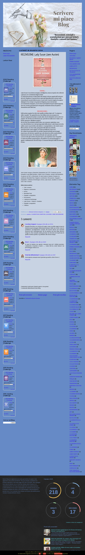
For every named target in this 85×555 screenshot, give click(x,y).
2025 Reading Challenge (9, 111)
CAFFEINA (73, 368)
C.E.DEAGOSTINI (74, 338)
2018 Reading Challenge (9, 294)
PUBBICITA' (73, 198)
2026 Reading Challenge (9, 84)
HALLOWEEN (73, 398)
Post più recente (25, 295)
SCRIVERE (72, 212)
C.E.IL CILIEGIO (74, 361)
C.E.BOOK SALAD (74, 307)
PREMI (71, 249)
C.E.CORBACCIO (74, 309)
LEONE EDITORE (74, 258)
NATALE (72, 227)
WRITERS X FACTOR (75, 385)
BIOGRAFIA (73, 194)
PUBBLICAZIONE (74, 247)
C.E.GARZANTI (74, 216)
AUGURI (72, 229)
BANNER (72, 335)
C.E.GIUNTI (73, 260)
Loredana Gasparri (30, 224)
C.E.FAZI (72, 396)
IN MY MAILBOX (74, 207)
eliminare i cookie (58, 553)
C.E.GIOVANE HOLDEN (73, 434)
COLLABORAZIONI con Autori (75, 75)
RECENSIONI (59, 214)
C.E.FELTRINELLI (75, 293)
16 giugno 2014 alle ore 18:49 (38, 242)
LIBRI (53, 214)
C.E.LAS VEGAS (74, 364)
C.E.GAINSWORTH (75, 340)
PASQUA (72, 405)
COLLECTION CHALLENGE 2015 (75, 356)
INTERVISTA (73, 253)
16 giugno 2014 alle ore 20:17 (47, 255)
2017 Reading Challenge (9, 320)
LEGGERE (49, 214)
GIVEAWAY (73, 232)
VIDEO (71, 331)
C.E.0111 (72, 324)
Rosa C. (27, 242)
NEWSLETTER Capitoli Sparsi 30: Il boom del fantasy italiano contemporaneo (66, 530)
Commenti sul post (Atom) (32, 298)
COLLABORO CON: (75, 64)
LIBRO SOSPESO (74, 451)
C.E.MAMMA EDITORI (73, 440)
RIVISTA (72, 407)
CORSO (72, 449)
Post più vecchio (59, 295)
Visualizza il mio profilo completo (74, 120)
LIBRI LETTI (73, 66)
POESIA (72, 322)
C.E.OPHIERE (73, 447)
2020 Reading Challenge (9, 242)
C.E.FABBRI (73, 432)
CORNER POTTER (75, 276)
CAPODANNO (73, 370)
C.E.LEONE (73, 326)
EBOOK (72, 203)
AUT (71, 412)
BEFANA (72, 389)
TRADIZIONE (73, 383)
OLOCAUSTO (73, 403)
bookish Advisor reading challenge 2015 (75, 224)
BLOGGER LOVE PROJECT (74, 241)
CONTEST (72, 274)
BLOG (71, 251)
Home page (42, 295)
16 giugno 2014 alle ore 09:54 (45, 224)
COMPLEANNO (74, 317)
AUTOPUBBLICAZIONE (76, 219)
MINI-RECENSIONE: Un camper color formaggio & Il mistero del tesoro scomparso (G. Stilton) (66, 539)
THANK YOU (73, 238)
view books (13, 101)
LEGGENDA (73, 346)
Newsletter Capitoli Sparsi (75, 58)
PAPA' (71, 463)
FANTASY (72, 200)
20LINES (72, 333)
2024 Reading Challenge (9, 137)
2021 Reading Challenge (9, 215)
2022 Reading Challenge (9, 189)
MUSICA (72, 400)
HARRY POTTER (74, 256)
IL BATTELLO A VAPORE (74, 265)
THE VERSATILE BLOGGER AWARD (75, 471)
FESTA (71, 284)
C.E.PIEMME (73, 244)
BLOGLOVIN (73, 418)
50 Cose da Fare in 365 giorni (75, 71)
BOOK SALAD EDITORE (73, 295)
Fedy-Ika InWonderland (32, 255)
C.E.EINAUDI (73, 328)
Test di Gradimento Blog (75, 78)
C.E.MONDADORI (74, 209)
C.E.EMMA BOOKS (75, 394)
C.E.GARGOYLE (74, 351)
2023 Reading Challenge (9, 163)
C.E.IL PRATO (73, 437)
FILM (71, 319)
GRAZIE (72, 205)
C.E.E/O (72, 311)
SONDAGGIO (73, 468)
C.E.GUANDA (73, 353)
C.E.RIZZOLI (73, 234)
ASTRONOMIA (74, 409)
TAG (71, 268)
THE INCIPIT (73, 381)
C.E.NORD (72, 366)
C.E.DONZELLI (74, 429)
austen (29, 214)
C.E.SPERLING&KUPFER (75, 271)
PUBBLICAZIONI (74, 61)
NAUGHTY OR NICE (75, 460)
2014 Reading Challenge (9, 399)
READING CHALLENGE (73, 281)
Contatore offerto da (74, 522)
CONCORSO (73, 262)
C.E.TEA (72, 342)
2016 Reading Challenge (9, 346)
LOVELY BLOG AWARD (74, 457)
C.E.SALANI (73, 236)
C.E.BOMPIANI (74, 299)
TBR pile (72, 379)
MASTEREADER (74, 286)
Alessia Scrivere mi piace (75, 105)
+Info (44, 553)
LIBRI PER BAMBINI (9, 55)
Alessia (10, 88)
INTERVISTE (73, 68)
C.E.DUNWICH (74, 288)
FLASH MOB (73, 359)
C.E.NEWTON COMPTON (38, 214)
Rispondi (27, 237)
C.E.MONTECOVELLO (75, 444)
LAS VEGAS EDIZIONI (76, 373)
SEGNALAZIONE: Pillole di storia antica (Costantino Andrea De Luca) (65, 548)
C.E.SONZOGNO (74, 304)
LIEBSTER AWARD (75, 376)
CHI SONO (72, 55)
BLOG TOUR (73, 290)
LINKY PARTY (73, 454)
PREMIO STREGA (75, 349)
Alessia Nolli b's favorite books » (74, 179)
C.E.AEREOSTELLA (75, 420)
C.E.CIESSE (73, 427)
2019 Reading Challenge (9, 268)
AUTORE (72, 196)
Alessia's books (73, 136)
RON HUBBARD (74, 466)
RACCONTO (73, 214)
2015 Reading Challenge (9, 373)
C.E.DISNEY (73, 391)
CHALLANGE (73, 344)
